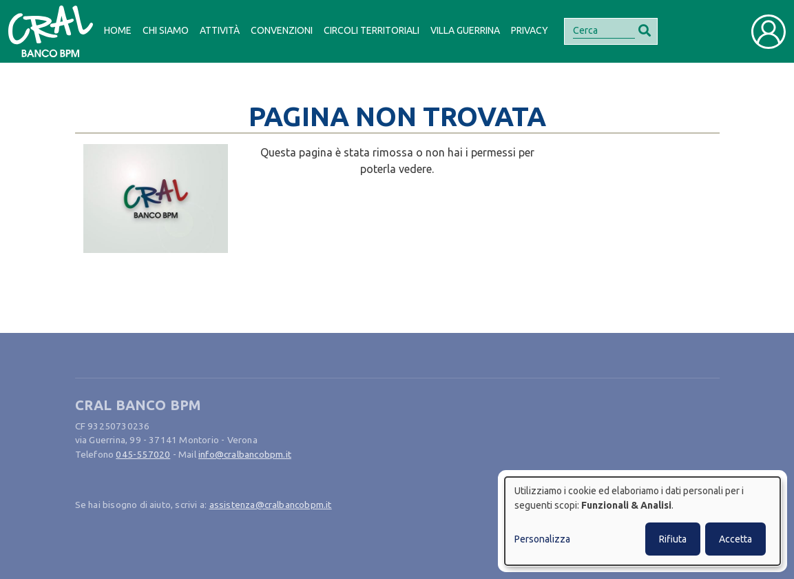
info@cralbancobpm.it (244, 454)
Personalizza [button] (542, 539)
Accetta (735, 539)
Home (118, 30)
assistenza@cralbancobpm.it (270, 504)
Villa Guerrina (465, 30)
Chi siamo (166, 30)
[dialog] (642, 521)
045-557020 (143, 454)
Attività (220, 30)
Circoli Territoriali (371, 30)
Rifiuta (673, 539)
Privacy (529, 30)
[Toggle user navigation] (768, 31)
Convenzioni (282, 30)
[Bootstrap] (50, 31)
